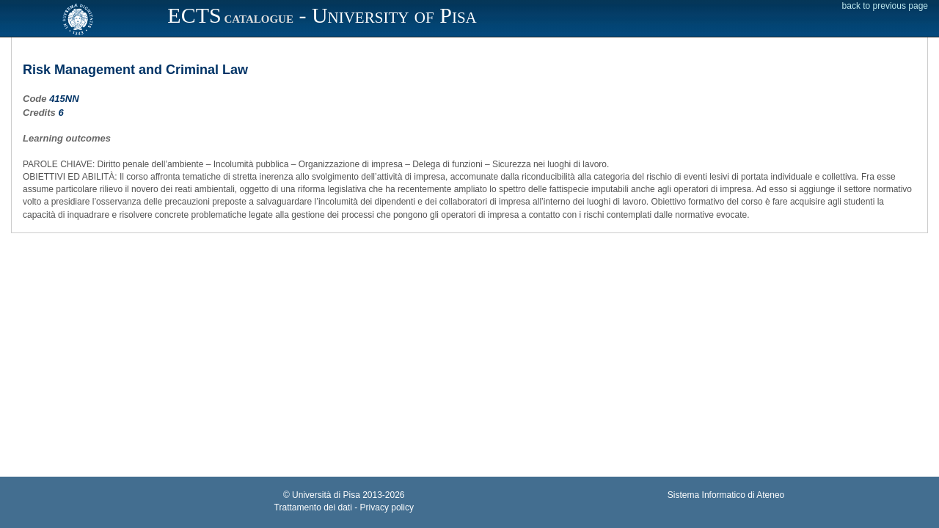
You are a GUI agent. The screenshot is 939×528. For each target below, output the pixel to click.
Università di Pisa (326, 495)
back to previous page (885, 6)
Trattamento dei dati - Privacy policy (344, 507)
